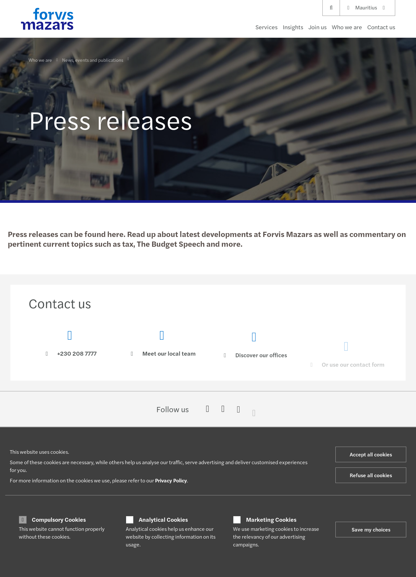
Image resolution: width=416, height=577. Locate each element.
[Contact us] (70, 345)
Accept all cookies (371, 454)
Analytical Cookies (163, 519)
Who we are (347, 27)
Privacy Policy (171, 480)
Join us (317, 27)
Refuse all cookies (371, 475)
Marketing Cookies (271, 519)
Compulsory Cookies (59, 519)
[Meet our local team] (162, 353)
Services (266, 27)
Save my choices (371, 529)
